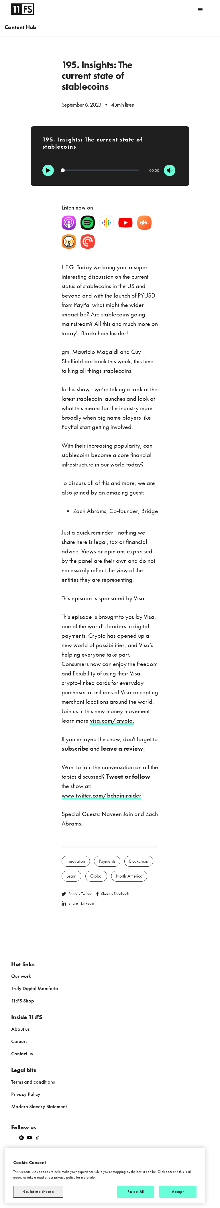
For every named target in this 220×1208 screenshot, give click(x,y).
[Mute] (169, 170)
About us (20, 1029)
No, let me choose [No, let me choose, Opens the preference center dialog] (38, 1191)
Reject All (135, 1191)
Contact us (22, 1053)
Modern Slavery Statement (39, 1106)
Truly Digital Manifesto (34, 988)
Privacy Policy (25, 1094)
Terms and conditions (33, 1082)
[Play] (48, 170)
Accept (178, 1191)
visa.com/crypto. (112, 720)
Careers (19, 1041)
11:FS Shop (22, 1000)
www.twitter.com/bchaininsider (101, 795)
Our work (21, 976)
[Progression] (100, 170)
